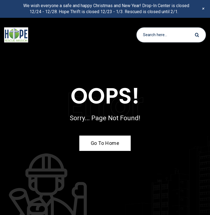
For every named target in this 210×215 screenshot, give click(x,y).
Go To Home (102, 143)
